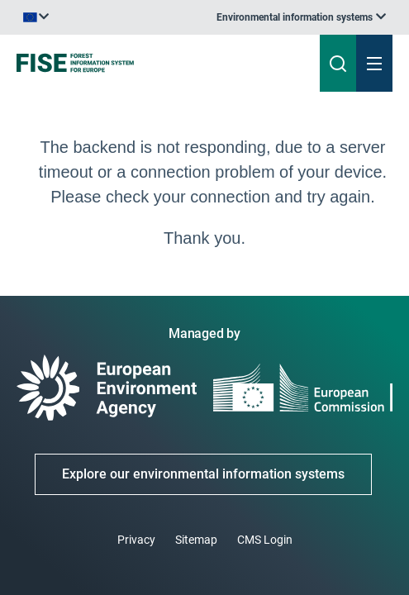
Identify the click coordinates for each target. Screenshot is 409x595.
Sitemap (196, 539)
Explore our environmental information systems (203, 474)
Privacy (136, 539)
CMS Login (264, 539)
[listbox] (301, 17)
